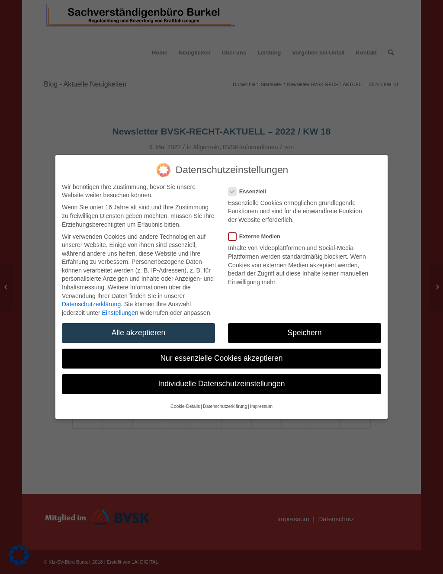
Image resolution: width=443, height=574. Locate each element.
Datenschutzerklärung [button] (225, 406)
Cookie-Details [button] (185, 406)
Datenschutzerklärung (91, 304)
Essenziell (250, 191)
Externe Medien (258, 236)
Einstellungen (120, 312)
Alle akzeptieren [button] (139, 332)
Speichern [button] (305, 332)
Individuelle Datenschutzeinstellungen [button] (221, 383)
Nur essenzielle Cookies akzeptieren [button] (221, 358)
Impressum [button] (261, 406)
